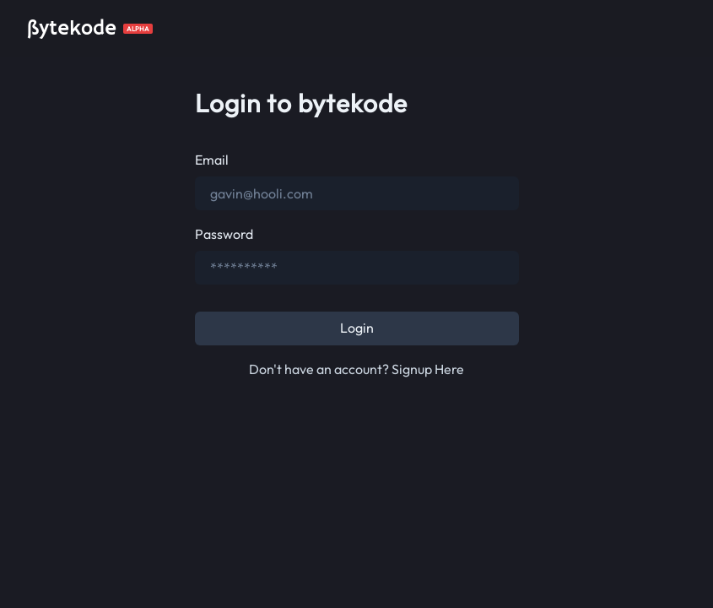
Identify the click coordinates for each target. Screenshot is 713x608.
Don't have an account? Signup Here (356, 369)
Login (357, 327)
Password (224, 233)
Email (212, 159)
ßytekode (71, 28)
